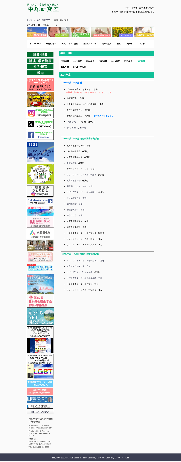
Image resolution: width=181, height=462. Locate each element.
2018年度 (115, 61)
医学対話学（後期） (76, 215)
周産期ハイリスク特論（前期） (80, 186)
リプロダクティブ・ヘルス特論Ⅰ (81, 175)
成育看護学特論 (74, 180)
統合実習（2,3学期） (77, 128)
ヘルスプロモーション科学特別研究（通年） (86, 260)
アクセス (130, 44)
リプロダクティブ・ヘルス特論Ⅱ (81, 192)
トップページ (35, 44)
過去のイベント (89, 44)
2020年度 (90, 61)
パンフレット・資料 (69, 44)
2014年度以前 (79, 67)
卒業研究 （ (72, 121)
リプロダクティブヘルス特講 (79, 272)
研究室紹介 (50, 44)
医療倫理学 (72, 163)
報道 (119, 44)
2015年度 (65, 67)
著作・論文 (106, 44)
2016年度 (141, 61)
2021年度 (77, 61)
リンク (142, 44)
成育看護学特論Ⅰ (75, 157)
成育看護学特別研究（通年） (79, 145)
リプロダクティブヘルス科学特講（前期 (84, 278)
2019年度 (103, 61)
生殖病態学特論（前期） (78, 198)
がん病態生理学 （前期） (78, 151)
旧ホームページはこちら (40, 412)
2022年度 (65, 61)
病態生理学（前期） (76, 204)
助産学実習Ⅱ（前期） (77, 209)
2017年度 (128, 61)
